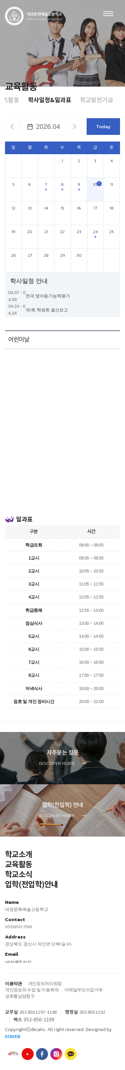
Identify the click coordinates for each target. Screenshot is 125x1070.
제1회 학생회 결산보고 (47, 310)
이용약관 (13, 983)
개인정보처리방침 (45, 983)
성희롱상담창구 (20, 996)
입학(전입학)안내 (31, 885)
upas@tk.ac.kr (18, 961)
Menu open (108, 13)
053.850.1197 (32, 1012)
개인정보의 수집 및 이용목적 (31, 990)
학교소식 (18, 875)
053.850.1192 (92, 1012)
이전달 (12, 127)
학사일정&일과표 (49, 100)
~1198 (51, 1012)
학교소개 (18, 855)
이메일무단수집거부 (83, 990)
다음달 (74, 127)
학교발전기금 (96, 100)
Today (103, 126)
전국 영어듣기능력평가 (48, 296)
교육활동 (18, 865)
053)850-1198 (18, 926)
